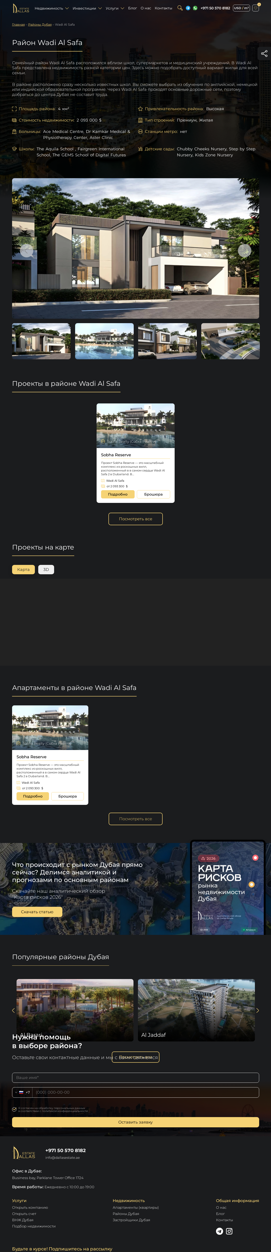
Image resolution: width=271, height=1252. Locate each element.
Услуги (115, 8)
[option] (135, 248)
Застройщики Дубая (131, 1220)
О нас (146, 8)
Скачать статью (37, 911)
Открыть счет (24, 1214)
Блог (132, 8)
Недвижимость (52, 8)
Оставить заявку (135, 1122)
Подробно (117, 494)
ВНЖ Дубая (23, 1220)
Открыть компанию (30, 1207)
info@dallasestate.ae (62, 1157)
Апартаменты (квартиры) (136, 1207)
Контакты (163, 8)
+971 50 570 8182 (215, 8)
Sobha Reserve (116, 454)
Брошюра (153, 494)
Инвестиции (87, 8)
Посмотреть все (135, 519)
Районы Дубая (126, 1214)
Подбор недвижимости (34, 1226)
